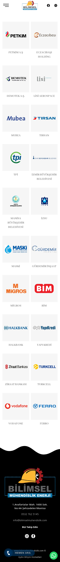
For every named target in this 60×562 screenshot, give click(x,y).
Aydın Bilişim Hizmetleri (30, 557)
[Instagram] (56, 5)
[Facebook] (48, 5)
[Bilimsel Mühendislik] (30, 5)
